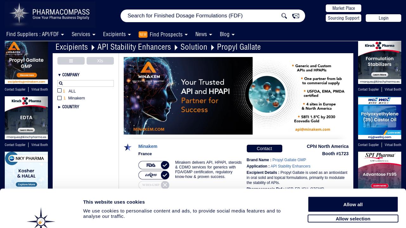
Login (384, 18)
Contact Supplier (15, 89)
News (201, 34)
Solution (193, 47)
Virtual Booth (39, 145)
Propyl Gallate (239, 47)
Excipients (72, 47)
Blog (225, 34)
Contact (264, 148)
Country (70, 106)
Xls (100, 60)
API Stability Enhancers (134, 47)
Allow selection (353, 189)
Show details (333, 215)
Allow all (353, 175)
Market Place (343, 8)
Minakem (147, 146)
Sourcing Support (343, 18)
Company (70, 74)
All (66, 91)
